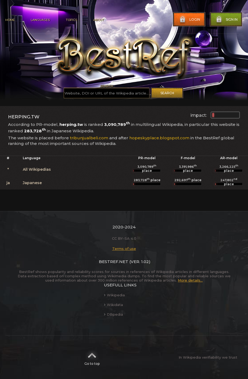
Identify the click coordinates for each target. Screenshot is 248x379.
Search (167, 93)
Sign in (226, 19)
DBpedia (113, 314)
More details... (190, 280)
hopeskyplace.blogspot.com (159, 137)
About (98, 20)
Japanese (32, 182)
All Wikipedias (37, 169)
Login (189, 19)
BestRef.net (113, 261)
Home (10, 20)
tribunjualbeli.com (89, 137)
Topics (71, 20)
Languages (40, 20)
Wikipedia (114, 295)
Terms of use (124, 248)
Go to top (92, 357)
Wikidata (113, 305)
